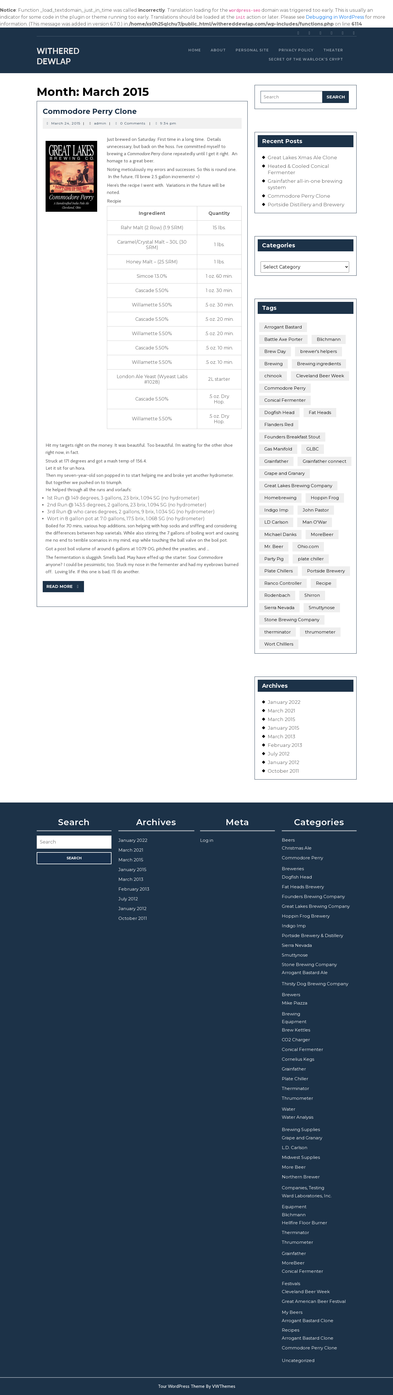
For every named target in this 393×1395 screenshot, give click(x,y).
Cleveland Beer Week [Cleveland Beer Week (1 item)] (320, 375)
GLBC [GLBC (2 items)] (312, 449)
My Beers (292, 1312)
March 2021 (281, 711)
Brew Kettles (296, 1030)
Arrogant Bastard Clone (307, 1320)
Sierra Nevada (297, 945)
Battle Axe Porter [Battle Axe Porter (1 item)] (283, 339)
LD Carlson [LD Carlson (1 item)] (276, 522)
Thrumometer (297, 1098)
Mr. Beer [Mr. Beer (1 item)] (273, 546)
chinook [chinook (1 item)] (273, 375)
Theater (333, 50)
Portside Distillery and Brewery (306, 204)
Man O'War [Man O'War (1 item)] (314, 522)
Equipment (294, 1021)
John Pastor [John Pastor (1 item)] (316, 510)
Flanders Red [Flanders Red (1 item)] (278, 424)
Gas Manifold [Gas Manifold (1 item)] (278, 449)
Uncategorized (298, 1360)
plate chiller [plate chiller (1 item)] (311, 559)
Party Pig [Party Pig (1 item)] (273, 559)
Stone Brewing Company (309, 964)
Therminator (295, 1088)
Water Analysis (297, 1117)
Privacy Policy (296, 50)
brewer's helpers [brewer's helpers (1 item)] (318, 351)
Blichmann (294, 1214)
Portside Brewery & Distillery (312, 935)
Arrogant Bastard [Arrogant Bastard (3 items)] (283, 327)
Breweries (293, 868)
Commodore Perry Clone (90, 111)
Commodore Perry (302, 857)
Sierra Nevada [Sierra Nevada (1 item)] (279, 607)
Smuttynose (295, 955)
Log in (206, 840)
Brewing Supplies (301, 1129)
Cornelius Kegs (298, 1059)
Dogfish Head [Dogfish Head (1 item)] (279, 412)
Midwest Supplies (301, 1157)
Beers (288, 840)
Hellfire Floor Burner (304, 1222)
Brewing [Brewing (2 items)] (273, 363)
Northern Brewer (301, 1177)
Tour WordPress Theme (181, 1386)
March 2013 (281, 736)
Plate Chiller (295, 1078)
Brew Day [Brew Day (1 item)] (275, 351)
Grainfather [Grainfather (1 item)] (276, 461)
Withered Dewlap (58, 56)
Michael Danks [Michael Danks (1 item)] (280, 534)
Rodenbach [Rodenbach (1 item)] (277, 595)
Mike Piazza (294, 1003)
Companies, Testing (303, 1187)
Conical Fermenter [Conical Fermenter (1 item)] (285, 400)
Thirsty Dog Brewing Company (315, 983)
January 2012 (283, 762)
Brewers (291, 994)
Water (288, 1109)
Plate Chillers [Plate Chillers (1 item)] (278, 571)
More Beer (294, 1167)
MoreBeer (293, 1263)
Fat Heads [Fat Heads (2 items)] (320, 412)
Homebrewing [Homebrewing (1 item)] (280, 497)
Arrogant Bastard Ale (305, 972)
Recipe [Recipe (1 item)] (323, 583)
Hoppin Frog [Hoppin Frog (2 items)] (325, 497)
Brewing (291, 1014)
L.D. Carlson (294, 1147)
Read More (65, 587)
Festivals (291, 1283)
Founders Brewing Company (313, 896)
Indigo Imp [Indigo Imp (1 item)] (276, 510)
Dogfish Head (297, 877)
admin (100, 123)
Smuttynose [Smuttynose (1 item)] (322, 607)
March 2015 (281, 719)
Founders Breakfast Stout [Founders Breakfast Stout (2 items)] (292, 437)
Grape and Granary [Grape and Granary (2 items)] (284, 473)
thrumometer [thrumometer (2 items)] (320, 632)
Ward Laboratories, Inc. (307, 1195)
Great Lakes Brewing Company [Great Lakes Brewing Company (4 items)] (298, 485)
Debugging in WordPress (335, 17)
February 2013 (285, 745)
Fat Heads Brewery (303, 886)
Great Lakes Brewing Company (316, 906)
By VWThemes (220, 1386)
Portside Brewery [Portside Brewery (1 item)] (326, 571)
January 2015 (283, 728)
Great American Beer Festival (314, 1301)
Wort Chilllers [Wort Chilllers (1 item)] (278, 644)
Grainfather (294, 1069)
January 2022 (284, 702)
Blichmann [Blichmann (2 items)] (329, 339)
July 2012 (279, 754)
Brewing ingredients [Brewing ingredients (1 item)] (319, 363)
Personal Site (252, 50)
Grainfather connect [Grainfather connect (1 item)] (324, 461)
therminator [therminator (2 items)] (277, 632)
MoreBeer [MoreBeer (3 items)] (322, 534)
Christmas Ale (297, 848)
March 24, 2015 (65, 123)
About (218, 50)
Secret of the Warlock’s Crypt (306, 59)
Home (194, 50)
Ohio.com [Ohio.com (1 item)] (308, 546)
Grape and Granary (302, 1138)
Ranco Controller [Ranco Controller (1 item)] (283, 583)
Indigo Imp (294, 925)
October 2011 (283, 771)
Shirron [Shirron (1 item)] (312, 595)
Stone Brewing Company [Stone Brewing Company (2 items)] (291, 619)
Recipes (290, 1330)
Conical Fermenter (302, 1049)
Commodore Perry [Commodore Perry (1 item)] (285, 388)
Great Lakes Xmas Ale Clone (302, 157)
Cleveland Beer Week (306, 1291)
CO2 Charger (296, 1039)
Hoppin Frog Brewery (306, 916)
